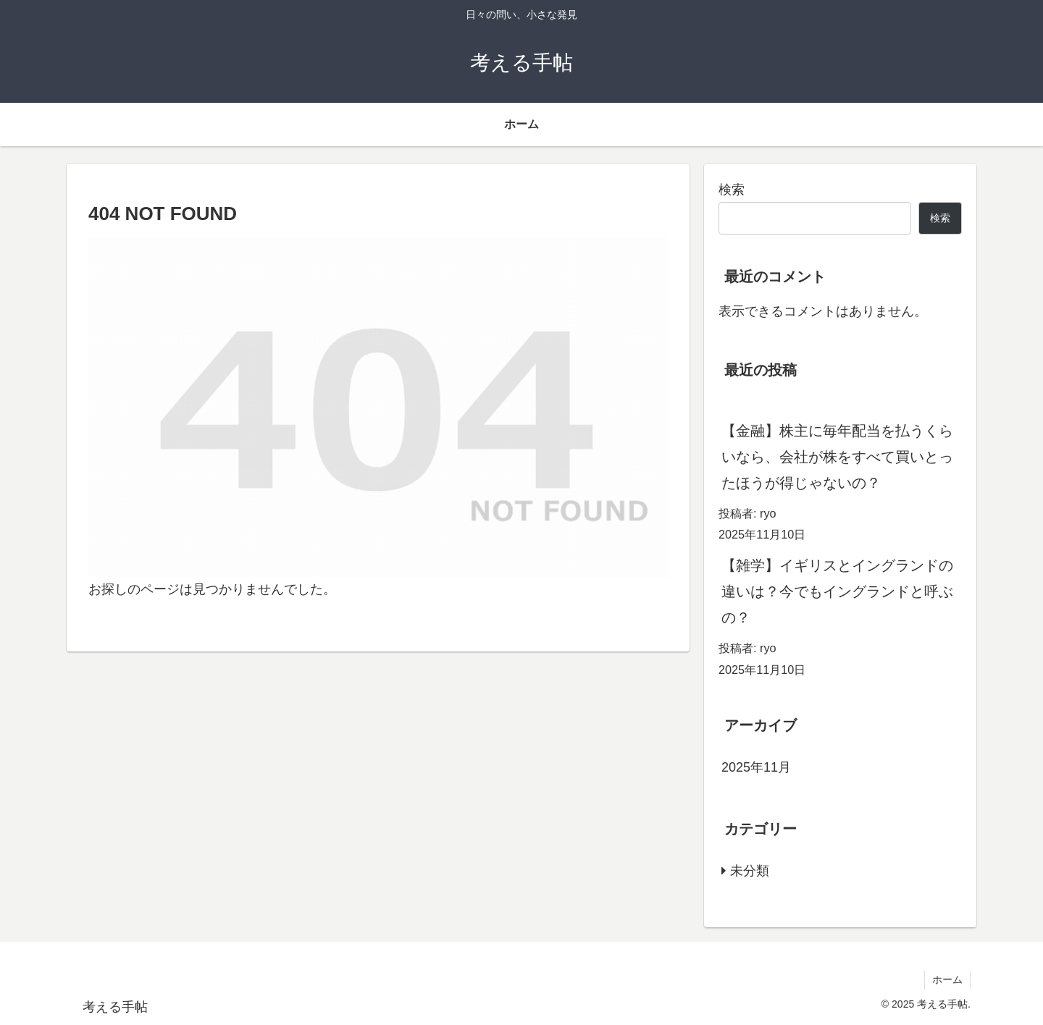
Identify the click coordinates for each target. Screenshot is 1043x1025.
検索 (732, 189)
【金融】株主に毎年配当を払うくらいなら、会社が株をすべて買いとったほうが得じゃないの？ (837, 457)
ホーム (947, 979)
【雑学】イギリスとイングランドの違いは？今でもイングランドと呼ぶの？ (837, 591)
